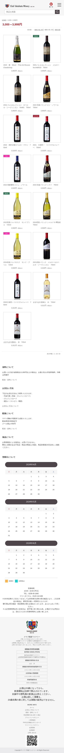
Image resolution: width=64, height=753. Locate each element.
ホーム (32, 707)
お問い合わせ (32, 732)
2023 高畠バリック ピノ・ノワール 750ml (46, 106)
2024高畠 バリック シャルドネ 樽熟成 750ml (47, 223)
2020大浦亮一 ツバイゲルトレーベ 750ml (17, 303)
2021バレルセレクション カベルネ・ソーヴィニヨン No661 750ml (16, 106)
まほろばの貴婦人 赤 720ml (14, 342)
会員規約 (32, 730)
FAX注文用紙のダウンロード (32, 722)
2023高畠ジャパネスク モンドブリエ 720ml (16, 223)
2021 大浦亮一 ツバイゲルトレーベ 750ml (46, 146)
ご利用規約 (32, 720)
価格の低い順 (38, 30)
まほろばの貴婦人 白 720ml (44, 302)
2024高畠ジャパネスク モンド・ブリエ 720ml (16, 263)
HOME (4, 20)
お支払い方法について (10, 406)
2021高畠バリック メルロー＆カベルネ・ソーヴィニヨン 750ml (46, 263)
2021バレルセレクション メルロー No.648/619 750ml (47, 66)
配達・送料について (9, 380)
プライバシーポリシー (32, 717)
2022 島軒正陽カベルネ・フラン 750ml (17, 146)
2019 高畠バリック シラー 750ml (45, 185)
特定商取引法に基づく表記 (32, 715)
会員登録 (32, 727)
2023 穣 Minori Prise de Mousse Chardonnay (17, 66)
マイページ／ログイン (32, 725)
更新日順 (57, 30)
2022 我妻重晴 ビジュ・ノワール (15, 185)
